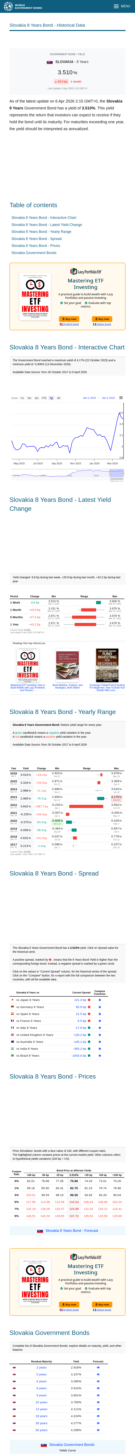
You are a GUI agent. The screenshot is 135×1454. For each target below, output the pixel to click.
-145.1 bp (80, 1041)
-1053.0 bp (79, 1055)
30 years (42, 1423)
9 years (42, 1395)
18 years (42, 1416)
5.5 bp (82, 1020)
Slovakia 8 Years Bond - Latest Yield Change (46, 225)
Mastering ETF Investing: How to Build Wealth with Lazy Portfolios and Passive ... (28, 688)
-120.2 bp (80, 1034)
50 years (42, 1430)
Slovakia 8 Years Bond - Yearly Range (41, 232)
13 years (42, 1409)
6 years (42, 1381)
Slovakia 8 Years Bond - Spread (36, 239)
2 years (42, 1367)
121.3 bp (80, 1000)
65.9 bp (81, 1007)
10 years (42, 1402)
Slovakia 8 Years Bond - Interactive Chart (43, 218)
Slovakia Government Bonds (33, 253)
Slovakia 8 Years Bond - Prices (35, 246)
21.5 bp (81, 1014)
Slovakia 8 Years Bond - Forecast (72, 1230)
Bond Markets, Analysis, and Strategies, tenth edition (67, 686)
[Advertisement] (67, 39)
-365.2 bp (80, 1048)
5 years (42, 1374)
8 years (42, 1388)
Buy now (69, 319)
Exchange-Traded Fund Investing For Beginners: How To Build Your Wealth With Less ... (107, 688)
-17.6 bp (81, 1027)
